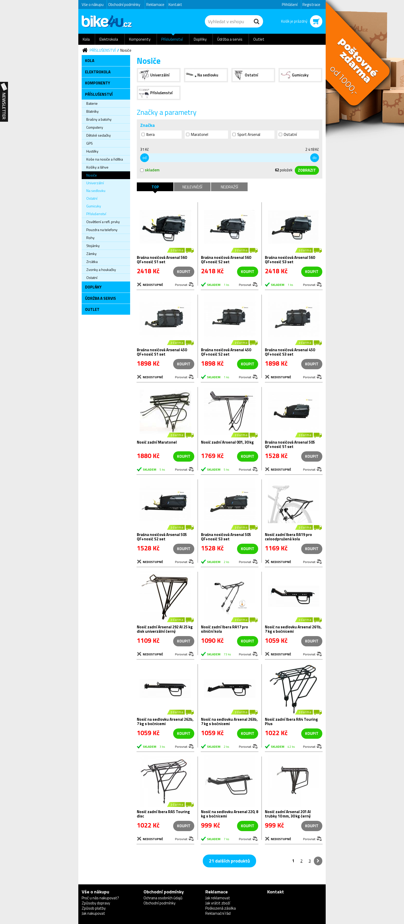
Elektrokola (108, 39)
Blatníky (92, 111)
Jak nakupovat (93, 913)
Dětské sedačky (98, 135)
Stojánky (93, 245)
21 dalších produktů (229, 860)
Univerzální (95, 183)
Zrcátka (92, 261)
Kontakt (175, 4)
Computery (94, 127)
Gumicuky (93, 206)
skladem (149, 170)
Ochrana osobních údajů (163, 898)
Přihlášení (290, 4)
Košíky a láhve (97, 167)
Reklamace (155, 4)
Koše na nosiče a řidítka (104, 159)
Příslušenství (172, 39)
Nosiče (125, 50)
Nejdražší (229, 187)
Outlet (258, 39)
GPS (89, 143)
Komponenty (139, 39)
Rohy (90, 237)
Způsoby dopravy (96, 903)
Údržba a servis (229, 39)
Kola (86, 39)
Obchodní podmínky (124, 4)
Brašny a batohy (99, 119)
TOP (155, 187)
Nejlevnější (192, 187)
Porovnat (181, 284)
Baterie (92, 103)
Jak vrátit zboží (217, 903)
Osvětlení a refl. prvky (103, 221)
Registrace (311, 4)
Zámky (91, 253)
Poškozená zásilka (220, 908)
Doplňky (200, 39)
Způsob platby (94, 908)
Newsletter (4, 102)
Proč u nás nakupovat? (100, 898)
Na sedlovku (95, 190)
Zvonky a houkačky (101, 269)
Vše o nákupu (93, 4)
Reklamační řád (218, 913)
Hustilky (92, 151)
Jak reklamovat (217, 898)
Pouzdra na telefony (101, 229)
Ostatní (91, 198)
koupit (247, 272)
